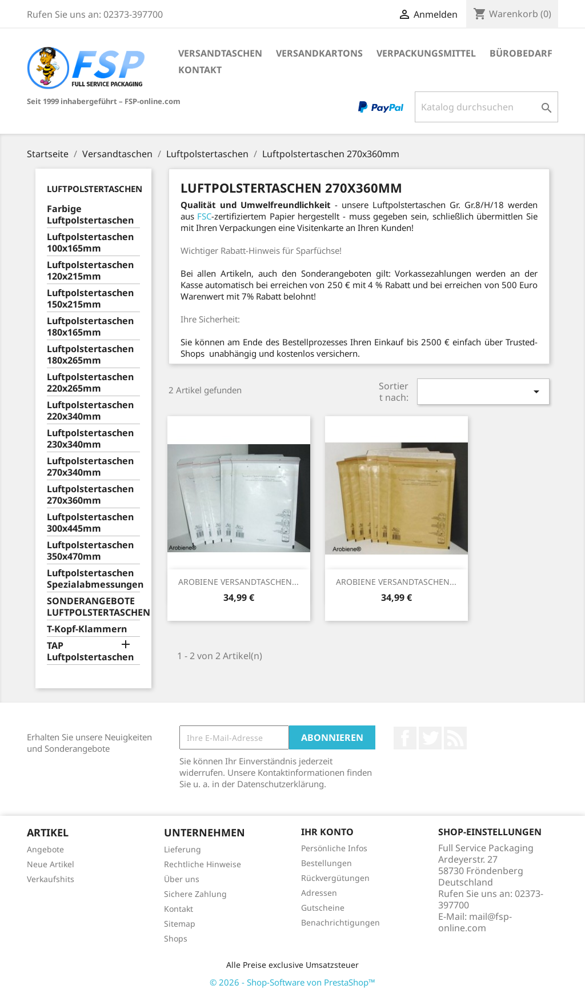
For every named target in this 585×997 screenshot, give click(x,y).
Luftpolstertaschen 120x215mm (90, 270)
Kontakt (200, 69)
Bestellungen (326, 863)
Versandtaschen (220, 53)
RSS (455, 738)
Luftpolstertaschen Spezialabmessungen (93, 579)
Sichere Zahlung (195, 893)
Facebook (405, 738)
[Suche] (486, 106)
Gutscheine (322, 907)
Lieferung (182, 849)
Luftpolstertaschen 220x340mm (90, 410)
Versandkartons (319, 53)
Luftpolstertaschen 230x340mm (90, 438)
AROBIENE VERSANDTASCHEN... (238, 581)
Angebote (45, 849)
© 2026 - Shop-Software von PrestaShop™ (292, 982)
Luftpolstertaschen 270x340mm (90, 466)
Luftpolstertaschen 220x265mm (90, 382)
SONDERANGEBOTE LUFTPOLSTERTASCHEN (93, 607)
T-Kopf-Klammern (87, 629)
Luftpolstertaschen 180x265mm (90, 354)
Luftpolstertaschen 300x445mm (90, 523)
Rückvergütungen (335, 877)
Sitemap (179, 923)
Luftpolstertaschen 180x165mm (90, 326)
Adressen (319, 892)
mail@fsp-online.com (475, 922)
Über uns (181, 879)
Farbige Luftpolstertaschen (90, 214)
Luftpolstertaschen (94, 188)
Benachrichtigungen (340, 922)
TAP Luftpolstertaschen (90, 651)
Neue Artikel (50, 864)
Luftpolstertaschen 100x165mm (90, 242)
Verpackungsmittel (426, 53)
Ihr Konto (327, 831)
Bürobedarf (521, 53)
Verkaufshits (50, 879)
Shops (175, 938)
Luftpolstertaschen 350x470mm (90, 551)
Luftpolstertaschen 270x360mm (90, 495)
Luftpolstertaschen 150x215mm (90, 298)
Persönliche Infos (334, 848)
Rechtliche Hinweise (202, 864)
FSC (204, 216)
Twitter (430, 738)
